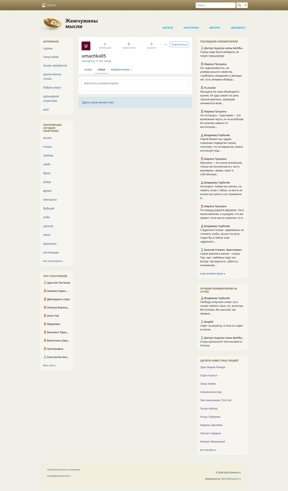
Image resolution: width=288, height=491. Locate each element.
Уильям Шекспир (211, 392)
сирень (48, 48)
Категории (191, 20)
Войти (49, 5)
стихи (47, 147)
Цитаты (167, 20)
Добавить (238, 20)
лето (47, 235)
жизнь (47, 138)
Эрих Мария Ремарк (212, 367)
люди (47, 164)
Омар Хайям (208, 383)
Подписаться (179, 44)
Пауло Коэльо (208, 375)
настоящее (51, 252)
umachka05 (94, 56)
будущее (49, 208)
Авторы (214, 20)
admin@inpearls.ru (231, 478)
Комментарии (121, 69)
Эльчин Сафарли (210, 433)
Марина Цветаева (211, 425)
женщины (50, 199)
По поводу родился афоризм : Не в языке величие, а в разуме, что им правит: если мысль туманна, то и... (222, 214)
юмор (47, 182)
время (47, 191)
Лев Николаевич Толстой (215, 400)
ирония (48, 226)
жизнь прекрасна (55, 65)
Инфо (88, 69)
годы (46, 217)
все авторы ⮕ (208, 450)
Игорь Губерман (210, 416)
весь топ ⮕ (49, 365)
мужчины (49, 244)
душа (47, 173)
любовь (48, 155)
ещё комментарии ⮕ (212, 273)
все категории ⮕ (53, 261)
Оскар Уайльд (208, 408)
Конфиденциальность (59, 475)
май (46, 109)
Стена (101, 69)
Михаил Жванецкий (212, 441)
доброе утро (52, 87)
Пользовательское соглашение (63, 469)
